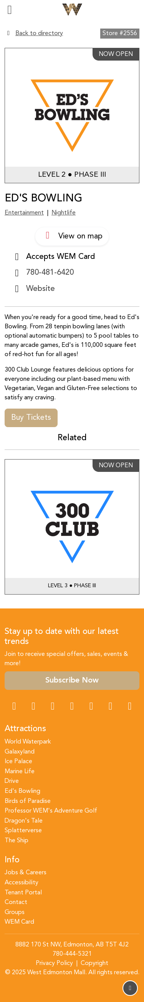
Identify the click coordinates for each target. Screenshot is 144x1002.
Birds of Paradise (28, 801)
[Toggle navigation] (9, 9)
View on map (72, 235)
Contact (16, 902)
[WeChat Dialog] (91, 707)
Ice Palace (18, 762)
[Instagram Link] (33, 707)
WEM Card (19, 922)
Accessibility (21, 883)
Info (12, 860)
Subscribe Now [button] (72, 680)
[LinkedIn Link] (129, 707)
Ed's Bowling (22, 791)
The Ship (16, 841)
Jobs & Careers (25, 873)
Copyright (94, 963)
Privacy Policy (54, 963)
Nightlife (63, 213)
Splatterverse (23, 831)
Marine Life (20, 772)
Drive (12, 781)
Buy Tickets (31, 418)
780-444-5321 (72, 954)
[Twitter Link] (71, 707)
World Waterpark (28, 742)
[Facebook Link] (14, 707)
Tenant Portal (23, 893)
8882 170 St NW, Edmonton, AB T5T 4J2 (72, 945)
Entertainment (24, 213)
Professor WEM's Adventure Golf (51, 811)
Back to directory (39, 33)
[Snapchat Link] (52, 707)
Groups (15, 912)
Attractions (25, 729)
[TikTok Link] (110, 707)
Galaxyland (20, 752)
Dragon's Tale (24, 821)
